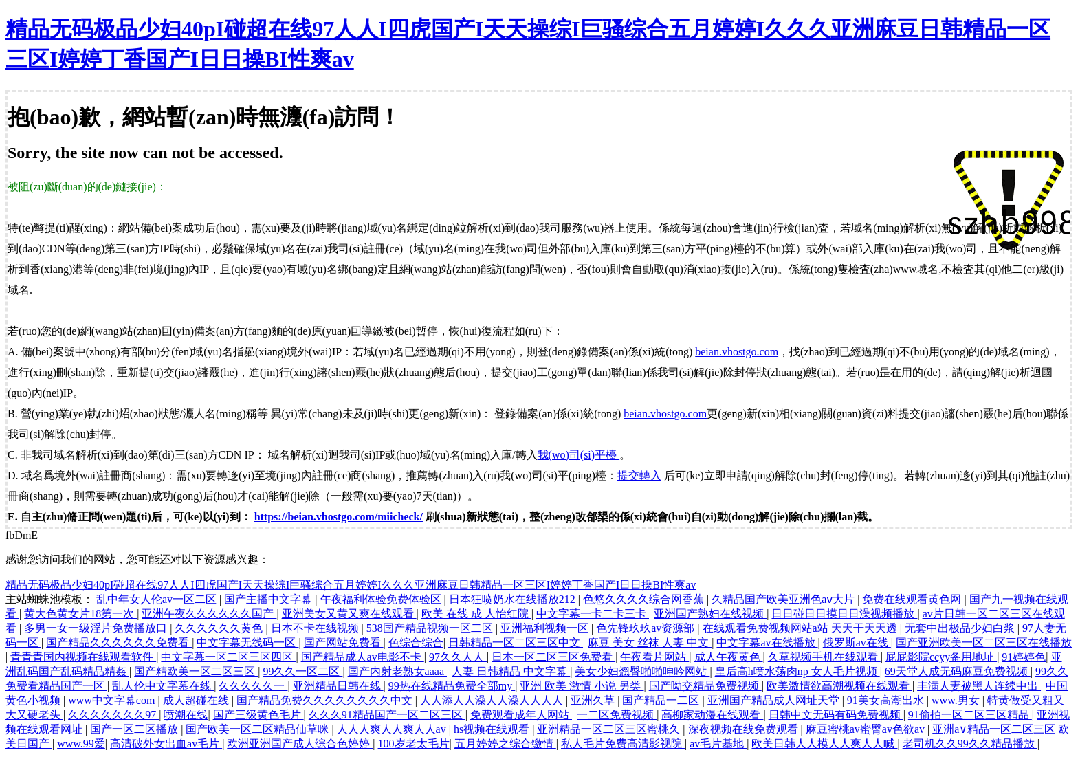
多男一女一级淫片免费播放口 (97, 628)
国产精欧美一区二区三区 (196, 671)
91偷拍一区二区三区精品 (970, 715)
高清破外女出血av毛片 (166, 743)
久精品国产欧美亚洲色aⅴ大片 (784, 599)
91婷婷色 (1024, 657)
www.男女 (957, 700)
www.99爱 (81, 743)
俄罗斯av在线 (857, 642)
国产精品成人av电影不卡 (362, 657)
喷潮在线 (186, 715)
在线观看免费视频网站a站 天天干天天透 (801, 628)
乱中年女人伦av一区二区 (157, 599)
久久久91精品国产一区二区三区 (387, 715)
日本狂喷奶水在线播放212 (513, 599)
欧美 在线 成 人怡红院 (476, 613)
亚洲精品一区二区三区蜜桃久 (610, 729)
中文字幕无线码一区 (247, 642)
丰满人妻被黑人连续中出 (979, 686)
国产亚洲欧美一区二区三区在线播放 (984, 642)
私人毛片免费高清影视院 (623, 743)
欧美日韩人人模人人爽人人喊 (824, 743)
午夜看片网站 (654, 657)
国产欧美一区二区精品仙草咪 (258, 729)
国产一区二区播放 (135, 729)
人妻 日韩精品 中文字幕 (511, 671)
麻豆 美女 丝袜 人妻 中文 (650, 642)
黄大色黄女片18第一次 (80, 613)
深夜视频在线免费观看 (744, 729)
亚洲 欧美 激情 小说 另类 (582, 686)
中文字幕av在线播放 (766, 642)
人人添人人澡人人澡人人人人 (493, 700)
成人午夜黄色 (728, 657)
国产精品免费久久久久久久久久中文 (325, 700)
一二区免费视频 (617, 715)
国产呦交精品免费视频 (705, 686)
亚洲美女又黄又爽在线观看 (349, 613)
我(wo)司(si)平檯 (579, 455)
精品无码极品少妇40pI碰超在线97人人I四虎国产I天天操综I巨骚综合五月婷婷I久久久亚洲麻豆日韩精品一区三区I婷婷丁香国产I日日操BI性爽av (351, 585)
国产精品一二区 (662, 700)
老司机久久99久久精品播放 (970, 743)
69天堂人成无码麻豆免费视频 (958, 671)
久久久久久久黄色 (220, 628)
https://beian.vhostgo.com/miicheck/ (338, 517)
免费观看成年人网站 (521, 715)
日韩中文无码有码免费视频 (836, 715)
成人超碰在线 (197, 700)
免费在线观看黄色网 (913, 599)
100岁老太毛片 (414, 743)
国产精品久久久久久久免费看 (119, 642)
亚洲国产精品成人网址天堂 (774, 700)
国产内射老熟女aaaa (397, 671)
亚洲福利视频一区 (545, 628)
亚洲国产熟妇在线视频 (710, 613)
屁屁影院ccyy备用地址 (941, 657)
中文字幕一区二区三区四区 (228, 657)
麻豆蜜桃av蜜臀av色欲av (866, 729)
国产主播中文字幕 (269, 599)
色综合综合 (415, 642)
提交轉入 (639, 475)
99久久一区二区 (302, 671)
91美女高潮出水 (887, 700)
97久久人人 (458, 657)
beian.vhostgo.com (736, 352)
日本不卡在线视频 (316, 628)
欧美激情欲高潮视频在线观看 (839, 686)
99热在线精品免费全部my (451, 686)
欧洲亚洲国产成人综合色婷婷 (300, 743)
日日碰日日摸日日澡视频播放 (844, 613)
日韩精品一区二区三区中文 (515, 642)
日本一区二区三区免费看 (553, 657)
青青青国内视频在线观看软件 (83, 657)
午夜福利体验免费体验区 (382, 599)
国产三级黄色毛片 (258, 715)
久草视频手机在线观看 (824, 657)
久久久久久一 (253, 686)
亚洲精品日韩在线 (338, 686)
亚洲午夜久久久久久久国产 (209, 613)
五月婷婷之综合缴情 (505, 743)
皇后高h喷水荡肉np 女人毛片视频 (797, 671)
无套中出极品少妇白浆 (961, 628)
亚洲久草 (594, 700)
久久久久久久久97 (113, 715)
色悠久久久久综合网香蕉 (645, 599)
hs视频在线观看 (493, 729)
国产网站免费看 (344, 642)
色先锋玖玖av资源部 (646, 628)
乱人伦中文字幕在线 (163, 686)
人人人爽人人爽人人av (393, 729)
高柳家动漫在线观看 (712, 715)
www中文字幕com (112, 700)
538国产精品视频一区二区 (431, 628)
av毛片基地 (718, 743)
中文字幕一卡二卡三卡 (592, 613)
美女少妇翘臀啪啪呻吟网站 (642, 671)
